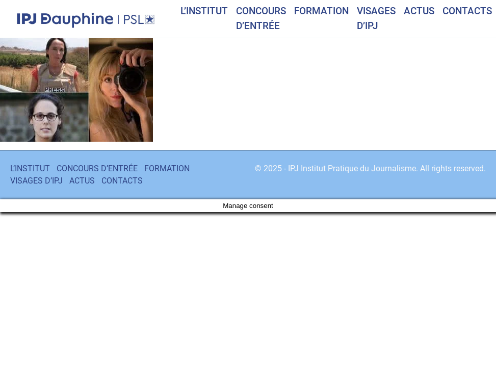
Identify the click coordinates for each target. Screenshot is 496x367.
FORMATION (321, 11)
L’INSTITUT (204, 11)
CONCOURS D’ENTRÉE (261, 18)
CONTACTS (467, 11)
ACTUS (419, 11)
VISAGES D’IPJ (376, 18)
